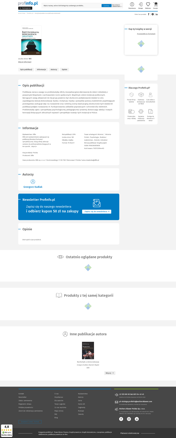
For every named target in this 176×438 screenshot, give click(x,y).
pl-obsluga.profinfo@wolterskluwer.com (135, 401)
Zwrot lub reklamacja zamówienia (31, 411)
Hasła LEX (81, 404)
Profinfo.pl (30, 13)
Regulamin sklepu (25, 404)
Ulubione (148, 5)
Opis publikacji (26, 70)
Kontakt (21, 394)
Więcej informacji (24, 62)
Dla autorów (59, 400)
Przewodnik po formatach (146, 34)
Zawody (81, 414)
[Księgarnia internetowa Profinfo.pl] (28, 3)
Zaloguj (140, 5)
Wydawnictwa (83, 394)
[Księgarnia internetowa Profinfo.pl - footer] (25, 433)
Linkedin (156, 14)
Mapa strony (59, 411)
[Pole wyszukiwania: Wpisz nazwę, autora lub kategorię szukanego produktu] (70, 5)
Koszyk (155, 5)
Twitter (152, 14)
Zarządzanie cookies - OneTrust (30, 422)
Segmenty (81, 407)
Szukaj (106, 6)
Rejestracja (132, 5)
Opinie (64, 70)
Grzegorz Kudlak (32, 186)
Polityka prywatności (26, 407)
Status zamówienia (25, 400)
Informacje (41, 70)
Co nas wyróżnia (60, 407)
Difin (32, 155)
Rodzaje (81, 411)
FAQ (56, 414)
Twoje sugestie (60, 404)
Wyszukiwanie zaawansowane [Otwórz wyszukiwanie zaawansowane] (117, 5)
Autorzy (54, 70)
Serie (80, 400)
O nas (57, 394)
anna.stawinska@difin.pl (90, 160)
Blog (56, 418)
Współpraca (59, 397)
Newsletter (23, 397)
